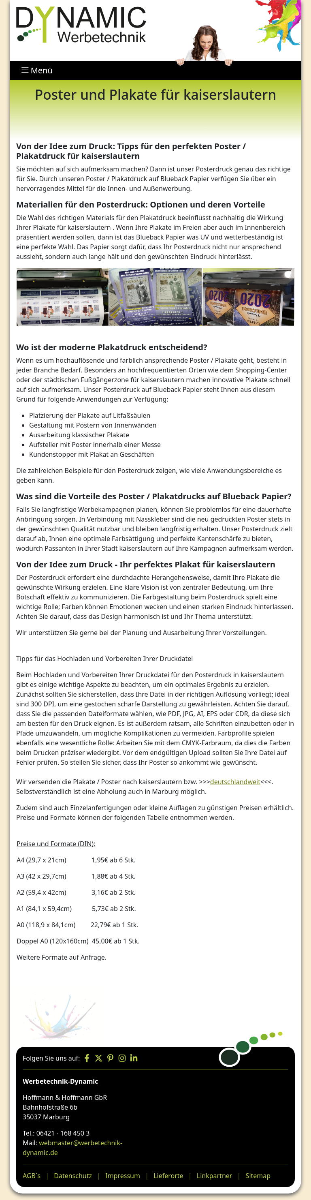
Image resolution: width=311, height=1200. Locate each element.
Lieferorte (168, 1175)
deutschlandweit (235, 781)
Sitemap (258, 1175)
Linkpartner (214, 1175)
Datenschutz (73, 1175)
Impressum (122, 1175)
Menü (37, 70)
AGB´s (31, 1175)
